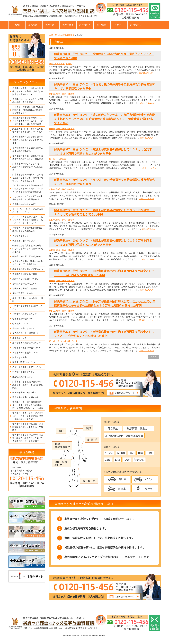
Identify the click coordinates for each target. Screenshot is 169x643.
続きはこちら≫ (145, 73)
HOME (17, 25)
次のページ (153, 357)
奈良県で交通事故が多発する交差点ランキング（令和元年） (27, 262)
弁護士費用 (68, 25)
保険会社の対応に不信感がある (26, 256)
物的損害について (20, 324)
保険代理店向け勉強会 (22, 293)
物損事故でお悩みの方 (22, 319)
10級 (140, 453)
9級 (132, 453)
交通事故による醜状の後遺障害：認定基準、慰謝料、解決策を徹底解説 (27, 385)
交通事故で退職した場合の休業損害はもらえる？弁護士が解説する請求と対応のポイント (27, 91)
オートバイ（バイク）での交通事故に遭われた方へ (27, 210)
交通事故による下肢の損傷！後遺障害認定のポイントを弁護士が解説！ (27, 427)
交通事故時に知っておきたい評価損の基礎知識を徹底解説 (27, 100)
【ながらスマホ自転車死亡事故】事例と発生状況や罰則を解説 (27, 198)
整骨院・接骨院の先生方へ (24, 284)
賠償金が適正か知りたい (23, 362)
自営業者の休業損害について (25, 353)
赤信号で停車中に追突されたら (26, 367)
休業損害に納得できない (23, 241)
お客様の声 (85, 25)
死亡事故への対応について (24, 314)
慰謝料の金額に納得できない (25, 279)
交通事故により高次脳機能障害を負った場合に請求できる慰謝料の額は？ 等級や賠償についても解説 (27, 405)
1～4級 (109, 453)
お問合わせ (136, 25)
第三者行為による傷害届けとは (26, 333)
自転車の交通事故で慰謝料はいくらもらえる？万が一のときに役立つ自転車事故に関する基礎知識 (27, 121)
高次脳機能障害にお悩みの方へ (26, 397)
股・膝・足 (54, 341)
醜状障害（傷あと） (138, 428)
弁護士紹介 (51, 25)
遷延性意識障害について (23, 377)
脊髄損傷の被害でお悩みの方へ (26, 348)
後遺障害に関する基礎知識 (24, 274)
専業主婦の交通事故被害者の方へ (27, 269)
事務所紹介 (34, 25)
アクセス (118, 25)
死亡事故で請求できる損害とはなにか (27, 307)
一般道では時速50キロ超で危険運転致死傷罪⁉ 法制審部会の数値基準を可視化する (27, 110)
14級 (51, 64)
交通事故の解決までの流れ (24, 204)
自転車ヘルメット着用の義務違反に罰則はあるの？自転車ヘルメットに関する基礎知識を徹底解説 (27, 188)
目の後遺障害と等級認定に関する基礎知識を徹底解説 (27, 149)
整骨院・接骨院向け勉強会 (24, 288)
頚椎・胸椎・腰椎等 (65, 94)
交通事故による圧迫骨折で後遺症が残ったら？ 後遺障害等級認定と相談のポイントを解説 (27, 416)
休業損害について (20, 236)
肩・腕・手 (59, 64)
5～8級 (121, 453)
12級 (107, 459)
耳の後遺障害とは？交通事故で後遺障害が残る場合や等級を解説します (27, 140)
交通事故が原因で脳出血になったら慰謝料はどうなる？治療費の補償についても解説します (27, 177)
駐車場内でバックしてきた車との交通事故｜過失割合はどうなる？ (27, 130)
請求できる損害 (19, 357)
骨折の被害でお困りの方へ (24, 392)
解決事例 (101, 25)
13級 (117, 459)
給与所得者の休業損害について (26, 343)
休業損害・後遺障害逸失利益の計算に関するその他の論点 (27, 229)
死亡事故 (113, 428)
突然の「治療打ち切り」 (23, 328)
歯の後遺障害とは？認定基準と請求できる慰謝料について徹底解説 (27, 157)
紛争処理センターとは (22, 338)
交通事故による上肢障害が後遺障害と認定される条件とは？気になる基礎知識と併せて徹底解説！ (27, 438)
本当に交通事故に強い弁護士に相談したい (27, 299)
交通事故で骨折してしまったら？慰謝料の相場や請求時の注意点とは (27, 167)
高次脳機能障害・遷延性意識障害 (124, 436)
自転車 (69, 64)
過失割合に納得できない (23, 372)
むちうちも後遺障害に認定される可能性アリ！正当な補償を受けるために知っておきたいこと (27, 220)
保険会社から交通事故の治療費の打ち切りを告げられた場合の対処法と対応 (27, 248)
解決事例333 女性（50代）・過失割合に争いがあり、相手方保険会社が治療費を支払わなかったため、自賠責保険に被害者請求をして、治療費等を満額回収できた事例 (104, 119)
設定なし (139, 459)
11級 (150, 453)
